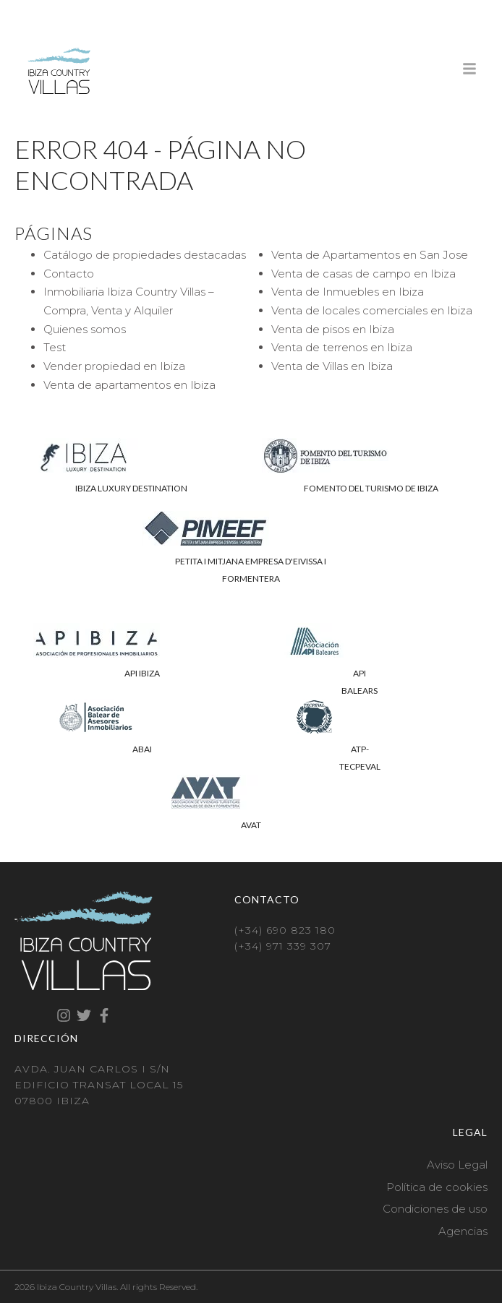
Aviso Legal (457, 1164)
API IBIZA (142, 673)
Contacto (68, 273)
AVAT (251, 825)
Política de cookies (437, 1187)
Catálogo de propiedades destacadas (144, 255)
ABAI (142, 749)
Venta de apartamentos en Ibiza (129, 385)
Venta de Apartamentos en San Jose (369, 255)
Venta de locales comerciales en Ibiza (371, 310)
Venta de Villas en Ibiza (332, 366)
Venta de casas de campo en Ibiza (363, 273)
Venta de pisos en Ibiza (332, 329)
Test (54, 347)
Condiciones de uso (435, 1209)
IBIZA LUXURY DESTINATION (131, 488)
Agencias (463, 1231)
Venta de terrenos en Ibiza (341, 347)
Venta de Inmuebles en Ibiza (347, 291)
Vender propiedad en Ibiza (114, 366)
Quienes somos (84, 329)
